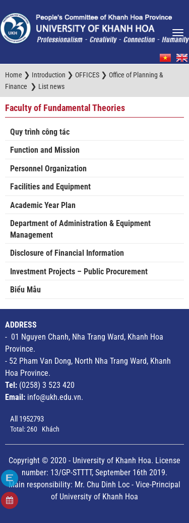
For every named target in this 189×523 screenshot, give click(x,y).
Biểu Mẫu (25, 289)
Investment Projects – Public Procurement (79, 271)
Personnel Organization (48, 168)
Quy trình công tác (40, 132)
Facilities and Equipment (50, 186)
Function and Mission (45, 150)
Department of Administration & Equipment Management (80, 229)
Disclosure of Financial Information (67, 253)
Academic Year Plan (43, 205)
